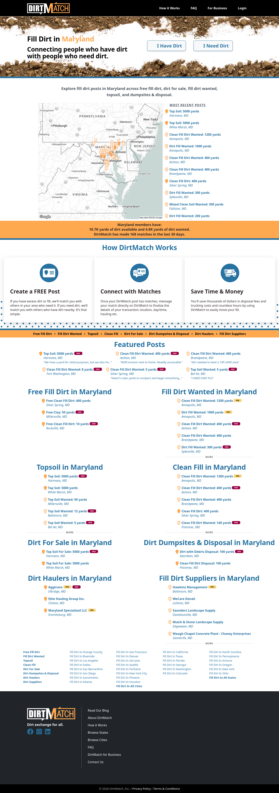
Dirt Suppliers (32, 682)
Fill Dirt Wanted (70, 334)
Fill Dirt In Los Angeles (84, 660)
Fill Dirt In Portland (128, 669)
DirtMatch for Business (104, 754)
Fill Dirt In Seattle (127, 665)
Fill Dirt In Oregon (220, 665)
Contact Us (95, 762)
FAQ (194, 8)
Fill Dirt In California (175, 652)
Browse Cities (97, 740)
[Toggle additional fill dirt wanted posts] (209, 457)
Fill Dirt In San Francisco (131, 652)
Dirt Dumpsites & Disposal (169, 334)
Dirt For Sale (133, 334)
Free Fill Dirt (42, 334)
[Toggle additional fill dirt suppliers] (209, 643)
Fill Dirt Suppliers (233, 334)
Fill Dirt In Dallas (80, 665)
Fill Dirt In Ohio (219, 673)
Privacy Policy (141, 788)
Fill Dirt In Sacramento (84, 677)
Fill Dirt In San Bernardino (86, 669)
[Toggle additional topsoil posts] (69, 532)
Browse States (98, 732)
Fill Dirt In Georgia (174, 665)
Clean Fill (111, 334)
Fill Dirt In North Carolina (225, 652)
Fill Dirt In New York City (131, 673)
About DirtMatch (100, 718)
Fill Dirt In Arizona (220, 660)
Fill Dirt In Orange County (86, 652)
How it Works (169, 8)
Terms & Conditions (166, 788)
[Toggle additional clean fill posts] (209, 532)
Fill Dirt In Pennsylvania (224, 656)
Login (242, 8)
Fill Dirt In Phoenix (128, 677)
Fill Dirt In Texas (173, 656)
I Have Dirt (166, 45)
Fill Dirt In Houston (128, 682)
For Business (217, 8)
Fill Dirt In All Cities (129, 686)
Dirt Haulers (204, 334)
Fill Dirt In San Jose (128, 660)
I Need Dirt (213, 45)
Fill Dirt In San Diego (83, 673)
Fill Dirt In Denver (127, 656)
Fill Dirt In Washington (177, 669)
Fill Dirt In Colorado (175, 673)
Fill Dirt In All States (222, 677)
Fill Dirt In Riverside (82, 656)
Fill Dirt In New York (221, 669)
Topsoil (93, 334)
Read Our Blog (98, 710)
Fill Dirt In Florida (174, 660)
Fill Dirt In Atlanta (81, 682)
